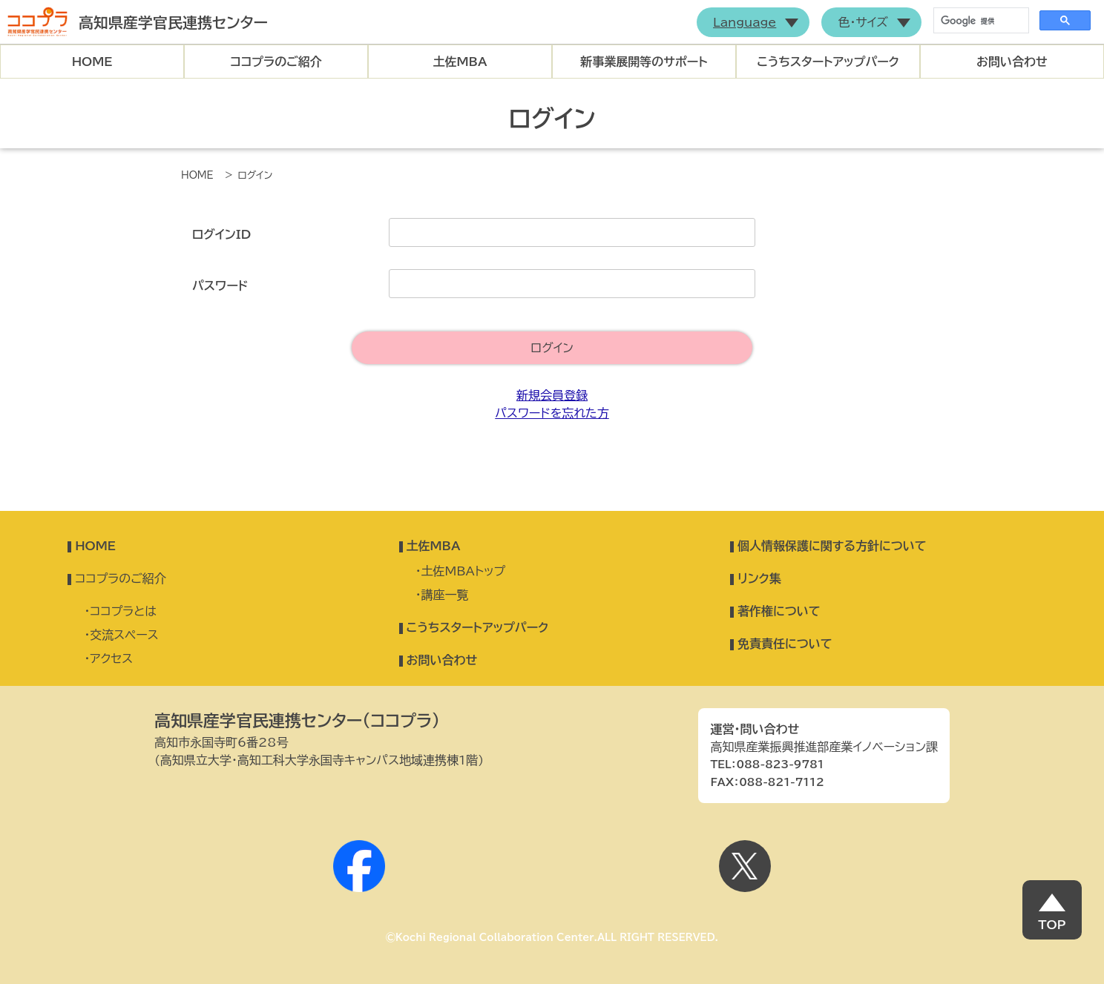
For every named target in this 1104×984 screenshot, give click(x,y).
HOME (92, 61)
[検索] (980, 20)
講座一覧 (445, 595)
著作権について (779, 611)
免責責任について (784, 644)
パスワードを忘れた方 (552, 413)
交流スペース (124, 635)
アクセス (111, 658)
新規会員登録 (552, 395)
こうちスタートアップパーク (828, 61)
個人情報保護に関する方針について (832, 546)
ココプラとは (123, 611)
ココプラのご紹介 (276, 61)
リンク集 (759, 578)
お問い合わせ (1012, 61)
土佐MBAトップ (463, 571)
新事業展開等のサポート (643, 61)
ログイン (552, 348)
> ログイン (248, 175)
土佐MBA (460, 61)
